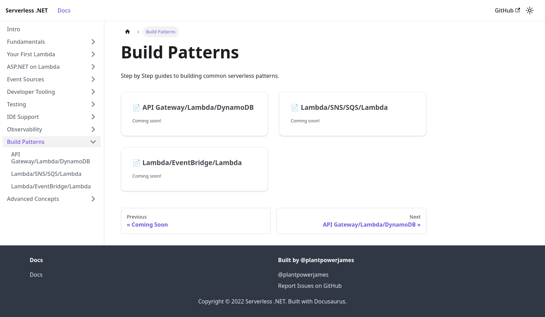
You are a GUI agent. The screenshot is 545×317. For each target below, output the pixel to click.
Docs (64, 10)
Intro (13, 29)
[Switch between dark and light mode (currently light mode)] (529, 10)
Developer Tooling (31, 92)
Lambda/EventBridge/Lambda (51, 186)
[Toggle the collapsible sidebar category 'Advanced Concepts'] (93, 198)
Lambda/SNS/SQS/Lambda (46, 174)
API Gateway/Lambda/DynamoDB (50, 158)
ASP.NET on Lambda (33, 67)
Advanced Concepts (33, 199)
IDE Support (23, 117)
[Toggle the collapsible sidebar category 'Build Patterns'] (93, 141)
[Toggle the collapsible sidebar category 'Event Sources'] (93, 79)
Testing (16, 104)
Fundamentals (26, 42)
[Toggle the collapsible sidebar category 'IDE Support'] (93, 116)
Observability (24, 129)
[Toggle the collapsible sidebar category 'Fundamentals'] (93, 41)
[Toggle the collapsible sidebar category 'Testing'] (93, 104)
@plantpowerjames (303, 274)
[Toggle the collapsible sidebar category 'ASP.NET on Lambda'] (93, 66)
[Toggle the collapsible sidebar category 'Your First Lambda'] (93, 54)
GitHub (507, 10)
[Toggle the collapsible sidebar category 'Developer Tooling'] (93, 91)
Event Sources (25, 79)
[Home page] (127, 31)
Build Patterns (25, 142)
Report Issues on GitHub (310, 286)
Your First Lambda (31, 54)
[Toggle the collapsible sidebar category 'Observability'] (93, 129)
